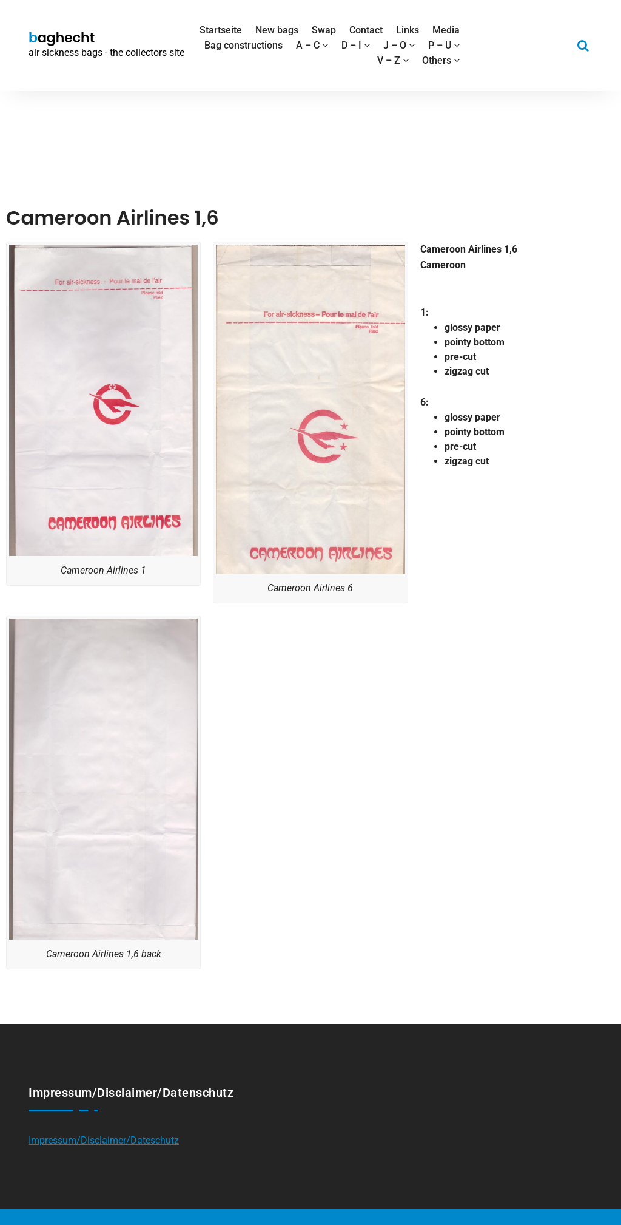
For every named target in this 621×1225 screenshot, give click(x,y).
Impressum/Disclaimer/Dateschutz (104, 1140)
